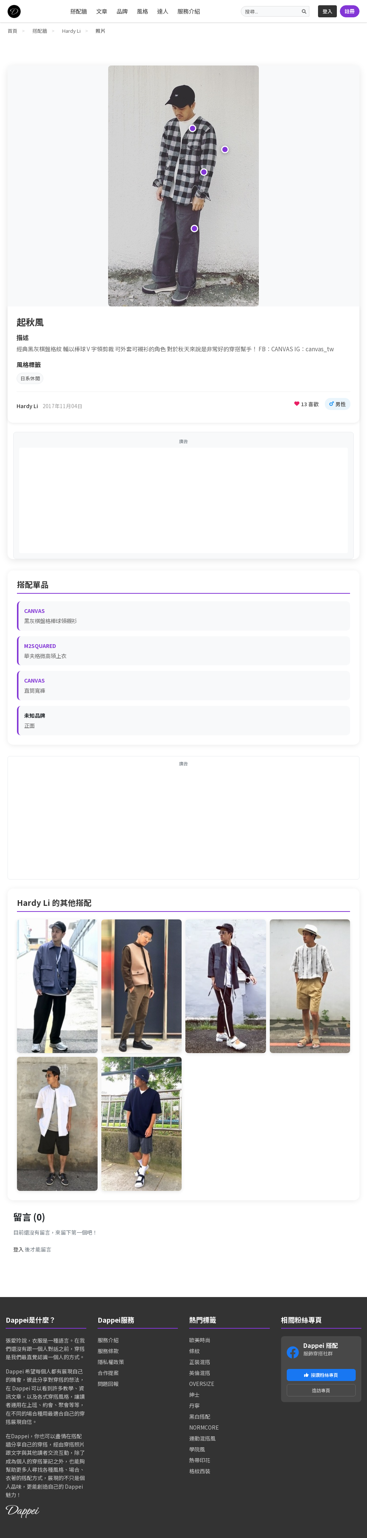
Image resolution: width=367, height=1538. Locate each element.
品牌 (122, 11)
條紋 (194, 1353)
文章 (101, 11)
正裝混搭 (199, 1363)
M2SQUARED (40, 647)
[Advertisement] (183, 502)
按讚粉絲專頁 (321, 1377)
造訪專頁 (321, 1394)
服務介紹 (188, 11)
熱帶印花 (199, 1462)
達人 (162, 11)
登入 (327, 11)
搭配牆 (78, 11)
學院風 (197, 1451)
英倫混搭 (199, 1374)
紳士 (194, 1396)
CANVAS (34, 612)
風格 (142, 11)
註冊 (350, 11)
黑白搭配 (199, 1418)
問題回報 (108, 1385)
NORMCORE (204, 1429)
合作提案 (108, 1374)
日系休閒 (32, 379)
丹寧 (194, 1407)
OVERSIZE (201, 1385)
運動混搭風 (202, 1440)
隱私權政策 (111, 1363)
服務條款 (108, 1353)
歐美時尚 (199, 1342)
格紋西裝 (199, 1473)
